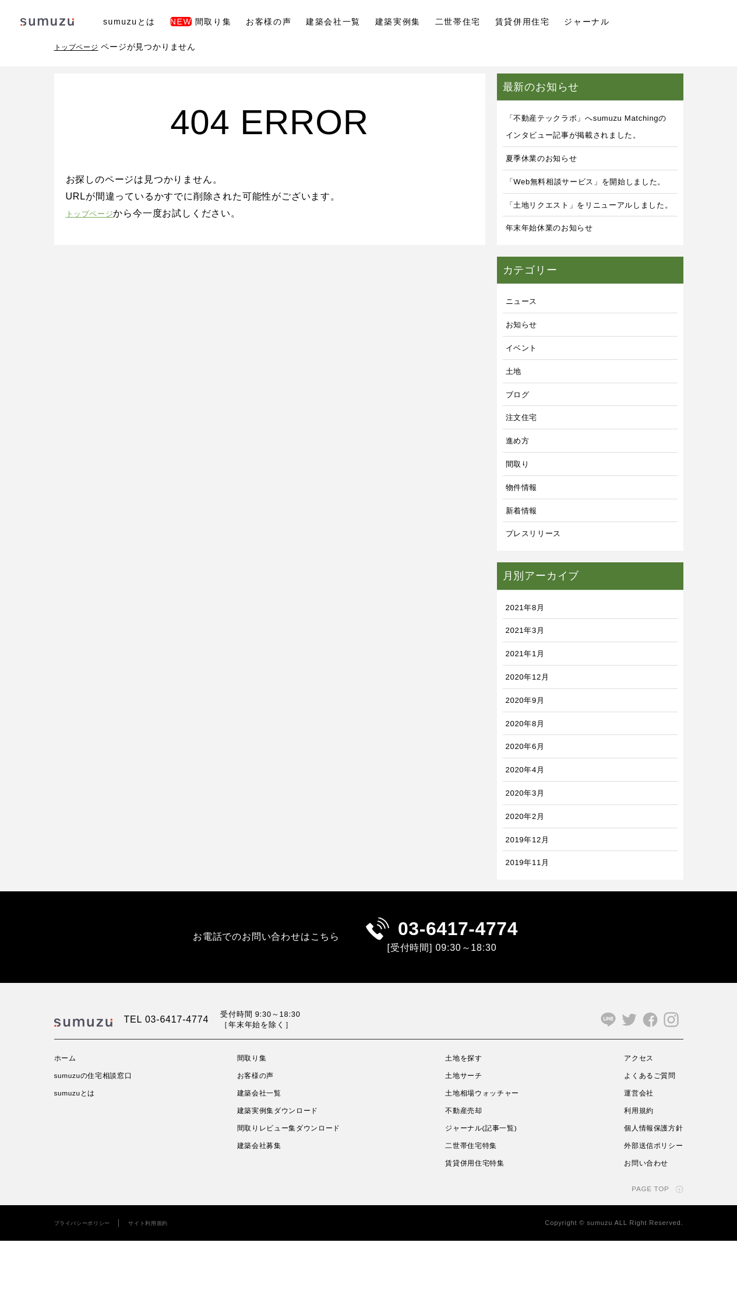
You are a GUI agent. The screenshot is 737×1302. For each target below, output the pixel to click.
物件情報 (525, 537)
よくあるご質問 (644, 1137)
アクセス (631, 1119)
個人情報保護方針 (648, 1189)
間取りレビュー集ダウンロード (293, 1189)
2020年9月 (529, 750)
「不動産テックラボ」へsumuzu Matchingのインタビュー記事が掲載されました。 (590, 134)
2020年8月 (529, 773)
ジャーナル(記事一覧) (483, 1189)
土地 (516, 421)
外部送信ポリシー (648, 1206)
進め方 (520, 491)
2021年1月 (529, 704)
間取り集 (200, 21)
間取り (520, 514)
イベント (525, 397)
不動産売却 (462, 1172)
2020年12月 (532, 727)
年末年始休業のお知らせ (559, 278)
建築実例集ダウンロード (280, 1172)
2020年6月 (529, 797)
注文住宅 (525, 468)
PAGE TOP (646, 1250)
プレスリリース (540, 584)
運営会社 (631, 1154)
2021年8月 (529, 657)
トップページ (80, 46)
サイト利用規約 (165, 1284)
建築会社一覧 (333, 21)
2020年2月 (529, 866)
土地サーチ (462, 1137)
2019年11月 (532, 913)
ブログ (520, 444)
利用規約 (631, 1172)
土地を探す (462, 1119)
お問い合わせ (640, 1223)
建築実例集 (398, 21)
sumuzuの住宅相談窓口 (100, 1137)
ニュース (525, 351)
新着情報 (525, 560)
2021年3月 (529, 680)
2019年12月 (532, 889)
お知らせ (525, 375)
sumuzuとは (129, 21)
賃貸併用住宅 (522, 21)
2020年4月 (529, 820)
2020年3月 (529, 843)
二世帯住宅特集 (471, 1206)
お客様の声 (268, 21)
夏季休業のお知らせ (550, 175)
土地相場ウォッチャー (484, 1154)
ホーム (67, 1119)
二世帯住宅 (458, 21)
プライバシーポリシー (88, 1284)
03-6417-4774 (458, 985)
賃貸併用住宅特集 (475, 1223)
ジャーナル (586, 21)
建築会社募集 (259, 1206)
